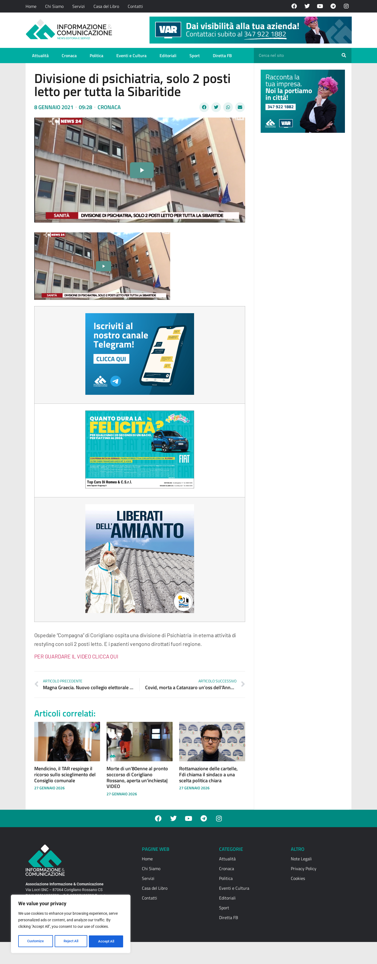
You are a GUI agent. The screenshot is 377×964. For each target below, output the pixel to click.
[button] (204, 107)
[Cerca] (343, 55)
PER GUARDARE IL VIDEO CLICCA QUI (76, 656)
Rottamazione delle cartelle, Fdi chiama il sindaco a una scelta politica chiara (208, 774)
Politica (96, 55)
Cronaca (69, 55)
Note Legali (301, 858)
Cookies (298, 878)
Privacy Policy (303, 868)
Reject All (71, 941)
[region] (70, 924)
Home (31, 6)
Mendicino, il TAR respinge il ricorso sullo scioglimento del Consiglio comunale (65, 774)
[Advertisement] (301, 221)
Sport (194, 55)
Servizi (78, 6)
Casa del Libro (106, 6)
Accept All (106, 941)
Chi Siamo (54, 6)
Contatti (135, 6)
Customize (35, 941)
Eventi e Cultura (131, 55)
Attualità (40, 55)
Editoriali (168, 55)
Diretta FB (222, 55)
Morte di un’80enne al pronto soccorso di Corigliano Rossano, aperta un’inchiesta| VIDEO (137, 777)
